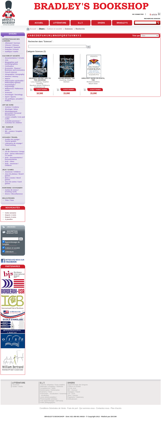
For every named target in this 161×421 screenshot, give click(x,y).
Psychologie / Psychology (10, 85)
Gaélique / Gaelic (11, 51)
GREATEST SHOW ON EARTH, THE (93, 79)
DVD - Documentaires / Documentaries (14, 158)
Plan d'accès (116, 408)
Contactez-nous (102, 408)
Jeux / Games (8, 170)
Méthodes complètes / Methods (51, 386)
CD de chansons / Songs (14, 151)
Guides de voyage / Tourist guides (12, 140)
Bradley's (122, 23)
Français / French (12, 49)
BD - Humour (7, 127)
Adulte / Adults (17, 386)
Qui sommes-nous (87, 408)
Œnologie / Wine (11, 109)
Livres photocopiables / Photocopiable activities (48, 398)
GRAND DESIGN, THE (66, 78)
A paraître (9, 219)
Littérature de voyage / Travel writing (14, 144)
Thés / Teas (9, 200)
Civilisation (9, 66)
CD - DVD (5, 149)
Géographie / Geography (14, 74)
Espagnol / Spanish (12, 47)
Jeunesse (15, 385)
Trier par (136, 36)
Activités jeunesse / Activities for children (13, 122)
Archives (11, 227)
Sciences (69, 29)
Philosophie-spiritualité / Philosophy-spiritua (14, 81)
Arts (6, 60)
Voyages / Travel (10, 137)
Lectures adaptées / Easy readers (52, 385)
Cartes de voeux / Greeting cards (12, 191)
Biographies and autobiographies (11, 63)
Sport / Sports (10, 97)
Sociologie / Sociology (14, 95)
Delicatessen (8, 198)
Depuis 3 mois (10, 217)
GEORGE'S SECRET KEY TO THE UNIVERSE (40, 79)
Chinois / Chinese (12, 45)
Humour (8, 129)
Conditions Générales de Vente (53, 408)
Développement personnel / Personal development (13, 113)
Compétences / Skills (48, 388)
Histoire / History (11, 76)
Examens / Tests (46, 392)
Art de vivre (8, 105)
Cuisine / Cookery (12, 107)
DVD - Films (9, 161)
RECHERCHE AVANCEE (152, 18)
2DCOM (113, 416)
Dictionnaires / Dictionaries (50, 390)
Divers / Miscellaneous (14, 194)
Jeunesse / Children (13, 172)
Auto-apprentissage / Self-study (51, 401)
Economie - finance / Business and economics (15, 69)
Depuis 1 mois (10, 215)
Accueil (39, 23)
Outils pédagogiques (47, 402)
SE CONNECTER (138, 14)
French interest (11, 72)
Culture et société (54, 29)
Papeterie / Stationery (12, 188)
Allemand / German (12, 43)
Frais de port (72, 408)
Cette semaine (10, 213)
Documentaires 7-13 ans (14, 58)
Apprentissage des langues (78, 385)
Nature (7, 79)
